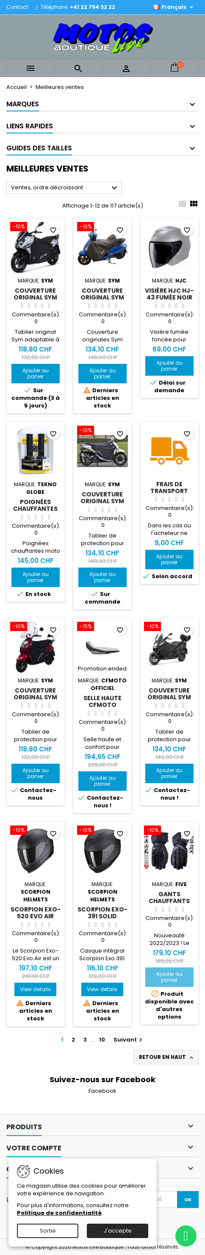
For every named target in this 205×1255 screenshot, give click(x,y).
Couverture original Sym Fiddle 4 (102, 297)
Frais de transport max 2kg (169, 491)
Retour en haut (167, 1057)
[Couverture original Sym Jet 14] (35, 227)
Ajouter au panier (35, 373)
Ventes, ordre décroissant (65, 188)
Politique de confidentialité (59, 1213)
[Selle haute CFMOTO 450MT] (102, 627)
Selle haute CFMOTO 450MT (102, 705)
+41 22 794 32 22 (92, 7)
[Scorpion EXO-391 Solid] (102, 831)
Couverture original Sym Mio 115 (35, 697)
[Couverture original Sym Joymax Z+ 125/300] (169, 627)
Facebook (102, 1091)
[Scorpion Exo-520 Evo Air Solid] (35, 831)
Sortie (48, 1231)
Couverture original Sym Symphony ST (102, 501)
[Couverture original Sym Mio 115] (35, 627)
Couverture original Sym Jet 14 (35, 297)
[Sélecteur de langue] (174, 7)
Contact (17, 7)
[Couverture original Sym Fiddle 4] (102, 227)
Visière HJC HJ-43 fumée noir (169, 294)
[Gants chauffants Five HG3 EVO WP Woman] (169, 831)
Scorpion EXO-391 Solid (102, 912)
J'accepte (118, 1231)
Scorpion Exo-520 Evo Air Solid (36, 916)
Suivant (129, 1040)
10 (102, 1040)
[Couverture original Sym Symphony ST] (102, 431)
